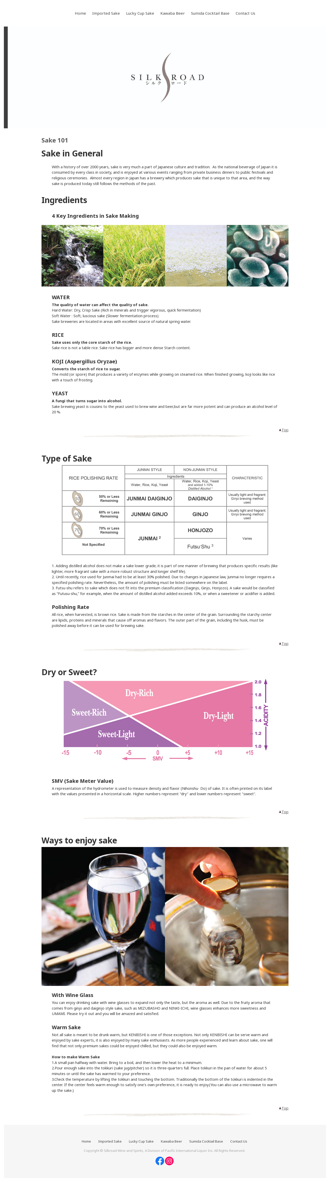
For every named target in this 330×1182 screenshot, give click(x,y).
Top (283, 429)
